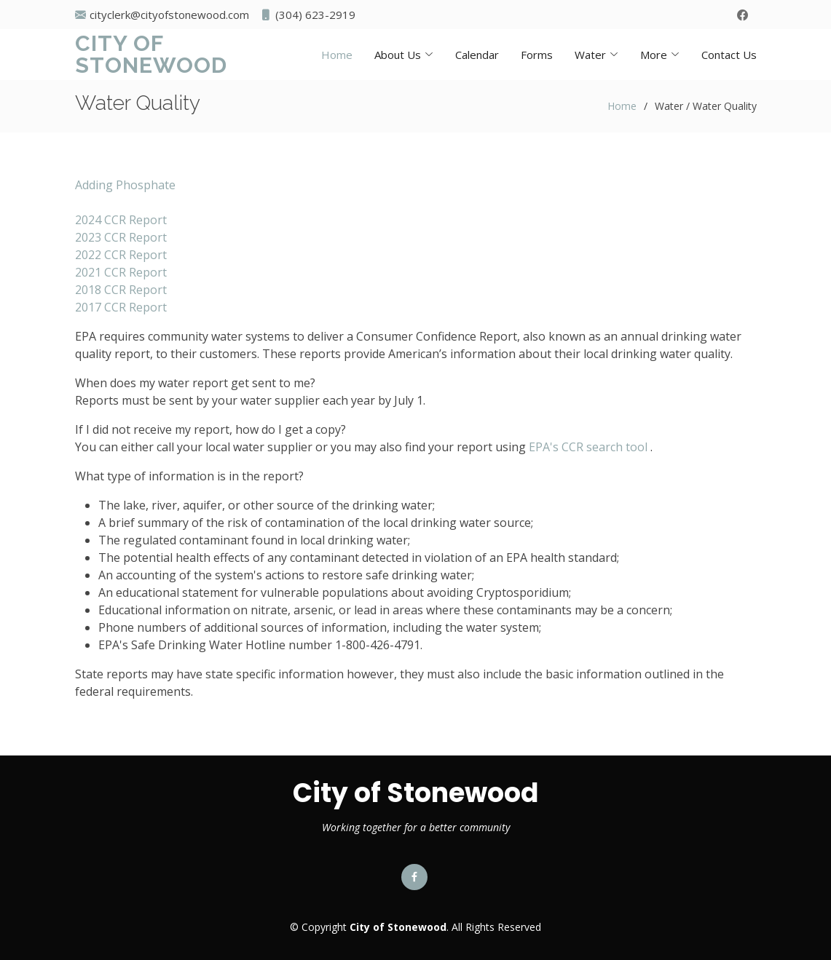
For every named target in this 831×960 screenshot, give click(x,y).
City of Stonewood (151, 54)
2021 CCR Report (121, 272)
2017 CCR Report (121, 307)
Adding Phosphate (125, 185)
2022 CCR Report (121, 255)
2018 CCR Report (121, 290)
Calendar (477, 54)
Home (337, 54)
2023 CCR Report (121, 237)
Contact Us (729, 54)
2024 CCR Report (121, 220)
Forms (537, 54)
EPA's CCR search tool (588, 447)
